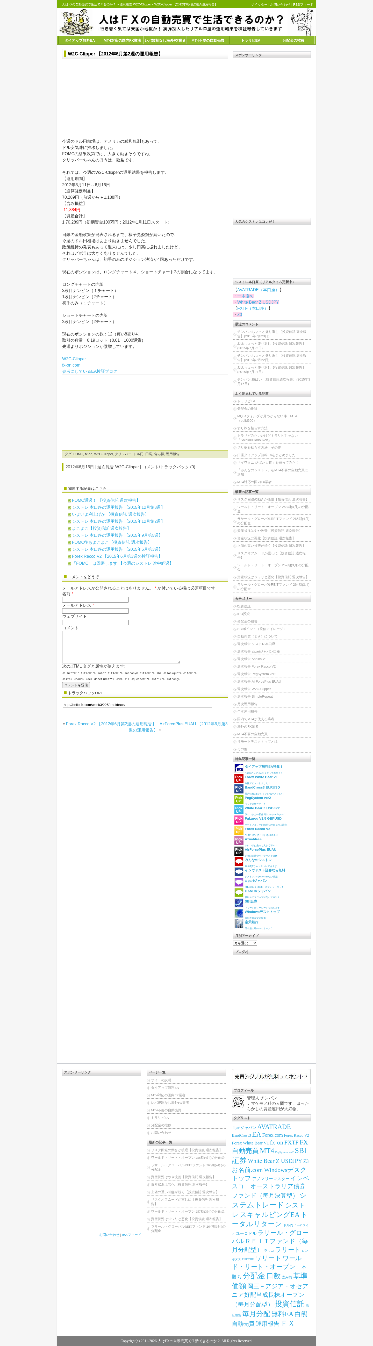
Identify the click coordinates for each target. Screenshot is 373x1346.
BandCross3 (241, 1135)
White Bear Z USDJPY (258, 302)
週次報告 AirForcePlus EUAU (259, 681)
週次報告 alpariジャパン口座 (258, 651)
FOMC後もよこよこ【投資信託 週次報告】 (112, 542)
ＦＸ (288, 1323)
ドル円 (138, 454)
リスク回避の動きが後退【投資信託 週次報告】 (273, 499)
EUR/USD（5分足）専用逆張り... (257, 831)
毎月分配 (256, 1314)
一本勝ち (245, 296)
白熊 (301, 1314)
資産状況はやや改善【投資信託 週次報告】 (269, 531)
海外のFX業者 (248, 726)
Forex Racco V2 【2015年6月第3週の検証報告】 (117, 556)
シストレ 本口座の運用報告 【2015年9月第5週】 (117, 535)
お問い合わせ (280, 4)
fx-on (88, 454)
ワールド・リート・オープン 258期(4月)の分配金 (273, 509)
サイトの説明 (161, 1080)
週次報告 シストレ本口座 (256, 644)
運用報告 (173, 454)
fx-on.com (71, 365)
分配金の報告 (247, 621)
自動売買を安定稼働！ (257, 914)
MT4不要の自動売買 (207, 40)
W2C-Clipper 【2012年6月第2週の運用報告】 (115, 53)
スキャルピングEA (270, 1215)
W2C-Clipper (74, 359)
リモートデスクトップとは (257, 741)
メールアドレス (76, 605)
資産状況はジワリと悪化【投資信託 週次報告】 (273, 577)
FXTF (291, 1142)
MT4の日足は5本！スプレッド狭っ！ (259, 883)
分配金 (254, 1276)
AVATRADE (274, 1126)
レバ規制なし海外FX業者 (165, 40)
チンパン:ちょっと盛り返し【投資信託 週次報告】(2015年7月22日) (271, 358)
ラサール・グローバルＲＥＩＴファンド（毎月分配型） (270, 1241)
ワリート (268, 1258)
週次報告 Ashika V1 (252, 659)
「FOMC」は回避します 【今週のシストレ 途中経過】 (123, 563)
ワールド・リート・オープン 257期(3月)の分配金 (273, 567)
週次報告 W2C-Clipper (135, 4)
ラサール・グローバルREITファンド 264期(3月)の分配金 (273, 587)
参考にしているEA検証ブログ (89, 371)
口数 (273, 1276)
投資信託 (244, 606)
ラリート (288, 1249)
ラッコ (269, 1250)
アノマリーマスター (271, 1178)
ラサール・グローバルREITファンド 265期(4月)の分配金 (273, 521)
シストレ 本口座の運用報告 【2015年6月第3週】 (117, 549)
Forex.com (272, 1135)
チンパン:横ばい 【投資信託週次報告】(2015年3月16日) (273, 381)
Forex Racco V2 (296, 1135)
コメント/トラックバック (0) (168, 467)
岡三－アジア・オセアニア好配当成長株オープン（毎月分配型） (270, 1295)
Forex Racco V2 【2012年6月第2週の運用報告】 (111, 730)
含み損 (159, 454)
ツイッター (259, 4)
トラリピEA (251, 40)
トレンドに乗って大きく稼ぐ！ (255, 841)
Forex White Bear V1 (250, 1143)
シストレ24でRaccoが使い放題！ (259, 872)
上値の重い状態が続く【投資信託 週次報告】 (271, 546)
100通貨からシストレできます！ (256, 862)
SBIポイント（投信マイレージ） (261, 629)
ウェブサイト (74, 616)
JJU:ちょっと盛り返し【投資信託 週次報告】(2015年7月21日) (271, 370)
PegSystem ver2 (284, 1152)
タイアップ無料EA (79, 40)
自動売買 (243, 1324)
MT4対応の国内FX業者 (122, 40)
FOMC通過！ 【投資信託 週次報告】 (106, 500)
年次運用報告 (247, 711)
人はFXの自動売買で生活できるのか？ (89, 4)
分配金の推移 (293, 40)
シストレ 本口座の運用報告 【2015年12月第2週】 (118, 521)
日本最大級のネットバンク (253, 924)
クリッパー (123, 454)
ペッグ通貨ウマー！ (252, 800)
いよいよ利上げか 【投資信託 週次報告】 (110, 514)
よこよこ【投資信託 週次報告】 (101, 528)
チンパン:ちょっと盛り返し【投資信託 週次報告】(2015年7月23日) (271, 334)
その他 (242, 749)
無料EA (282, 1314)
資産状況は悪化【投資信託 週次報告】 (266, 538)
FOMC (78, 454)
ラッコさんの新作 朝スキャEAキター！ (260, 810)
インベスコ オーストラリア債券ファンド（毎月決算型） (270, 1187)
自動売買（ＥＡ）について (257, 636)
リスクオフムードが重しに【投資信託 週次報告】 (271, 555)
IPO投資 (243, 614)
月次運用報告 (247, 704)
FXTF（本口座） (252, 308)
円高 (148, 454)
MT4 (267, 1151)
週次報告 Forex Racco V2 (256, 666)
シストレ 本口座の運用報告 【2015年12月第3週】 (118, 507)
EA (256, 1134)
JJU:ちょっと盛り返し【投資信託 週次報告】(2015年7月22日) (271, 346)
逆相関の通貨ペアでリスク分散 (255, 852)
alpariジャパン (244, 1128)
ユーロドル (246, 1233)
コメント (70, 628)
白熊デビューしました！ (256, 779)
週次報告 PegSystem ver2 (256, 674)
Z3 (239, 314)
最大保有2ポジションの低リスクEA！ (259, 789)
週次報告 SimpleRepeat (255, 696)
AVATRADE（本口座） (258, 290)
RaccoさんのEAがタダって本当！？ (258, 769)
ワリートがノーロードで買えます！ (258, 903)
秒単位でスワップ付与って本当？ (257, 893)
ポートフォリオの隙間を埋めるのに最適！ (261, 820)
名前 (66, 594)
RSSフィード (303, 4)
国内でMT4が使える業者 (255, 719)
